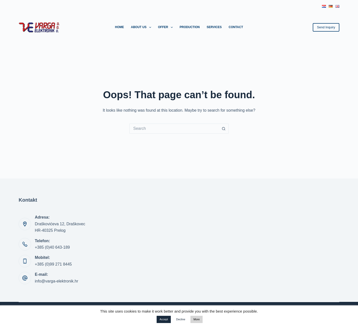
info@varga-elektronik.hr (56, 281)
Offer (166, 27)
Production (190, 27)
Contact (236, 27)
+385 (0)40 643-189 (52, 247)
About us (142, 27)
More (196, 319)
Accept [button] (164, 319)
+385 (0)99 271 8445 (53, 264)
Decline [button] (180, 319)
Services (214, 27)
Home (119, 27)
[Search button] (224, 129)
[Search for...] (174, 129)
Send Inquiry (326, 27)
